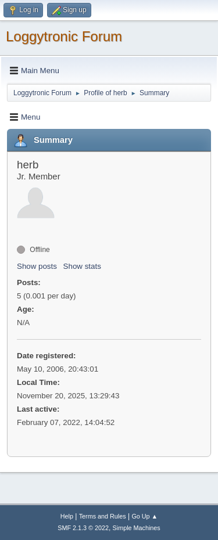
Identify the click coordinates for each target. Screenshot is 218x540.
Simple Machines (136, 527)
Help (66, 516)
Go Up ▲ (144, 516)
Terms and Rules (102, 516)
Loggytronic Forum (64, 36)
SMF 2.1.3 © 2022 (83, 527)
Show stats (82, 266)
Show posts (37, 266)
